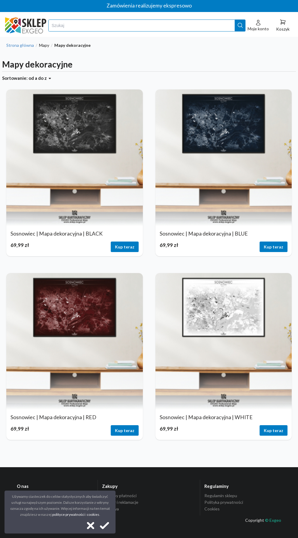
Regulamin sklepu (220, 495)
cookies (93, 514)
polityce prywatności (68, 514)
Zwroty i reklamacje (120, 502)
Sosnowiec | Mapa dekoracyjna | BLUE (204, 233)
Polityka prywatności (223, 502)
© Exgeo (273, 520)
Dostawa (110, 508)
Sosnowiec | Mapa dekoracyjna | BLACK (57, 233)
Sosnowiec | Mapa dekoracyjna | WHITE (206, 417)
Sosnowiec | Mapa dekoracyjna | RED (53, 417)
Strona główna (20, 45)
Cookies (212, 508)
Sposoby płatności (119, 495)
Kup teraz (124, 246)
